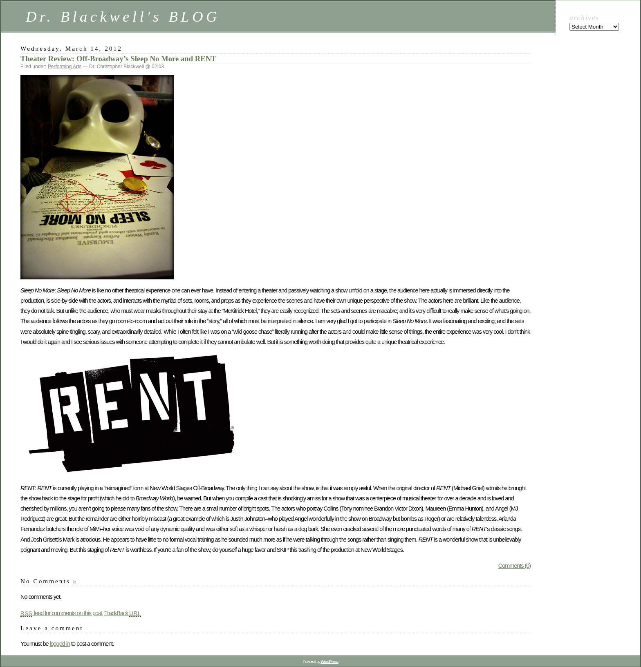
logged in (59, 643)
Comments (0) (514, 565)
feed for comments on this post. (61, 613)
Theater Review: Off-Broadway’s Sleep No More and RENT (118, 58)
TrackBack (122, 613)
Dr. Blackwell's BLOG (123, 16)
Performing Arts (65, 66)
